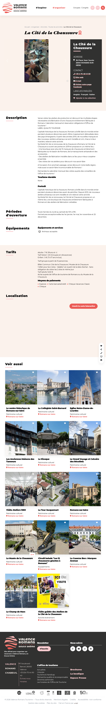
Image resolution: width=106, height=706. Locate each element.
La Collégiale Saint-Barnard (52, 408)
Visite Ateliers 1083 (16, 510)
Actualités (41, 670)
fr (98, 8)
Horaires (23, 682)
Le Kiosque (43, 459)
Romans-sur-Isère (79, 510)
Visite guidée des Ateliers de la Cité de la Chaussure (52, 612)
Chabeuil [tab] (11, 673)
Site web (78, 77)
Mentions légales (61, 700)
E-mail (77, 81)
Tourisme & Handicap (46, 675)
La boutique (77, 673)
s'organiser (59, 8)
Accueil (27, 27)
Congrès (84, 8)
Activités (44, 27)
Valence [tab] (10, 664)
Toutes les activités (55, 27)
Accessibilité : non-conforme (89, 700)
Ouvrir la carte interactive (83, 306)
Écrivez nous (25, 679)
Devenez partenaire (45, 680)
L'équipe (40, 672)
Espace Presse (78, 678)
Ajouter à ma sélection (84, 98)
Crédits (73, 700)
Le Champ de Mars (15, 611)
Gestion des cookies (36, 703)
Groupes (76, 8)
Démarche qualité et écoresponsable (52, 677)
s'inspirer (41, 8)
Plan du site (52, 703)
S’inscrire (44, 649)
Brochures (76, 669)
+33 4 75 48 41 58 (81, 74)
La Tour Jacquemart (48, 510)
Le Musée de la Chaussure (19, 558)
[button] (7, 60)
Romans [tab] (10, 668)
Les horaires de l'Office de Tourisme (51, 682)
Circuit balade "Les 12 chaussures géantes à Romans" (49, 561)
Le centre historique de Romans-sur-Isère (18, 409)
